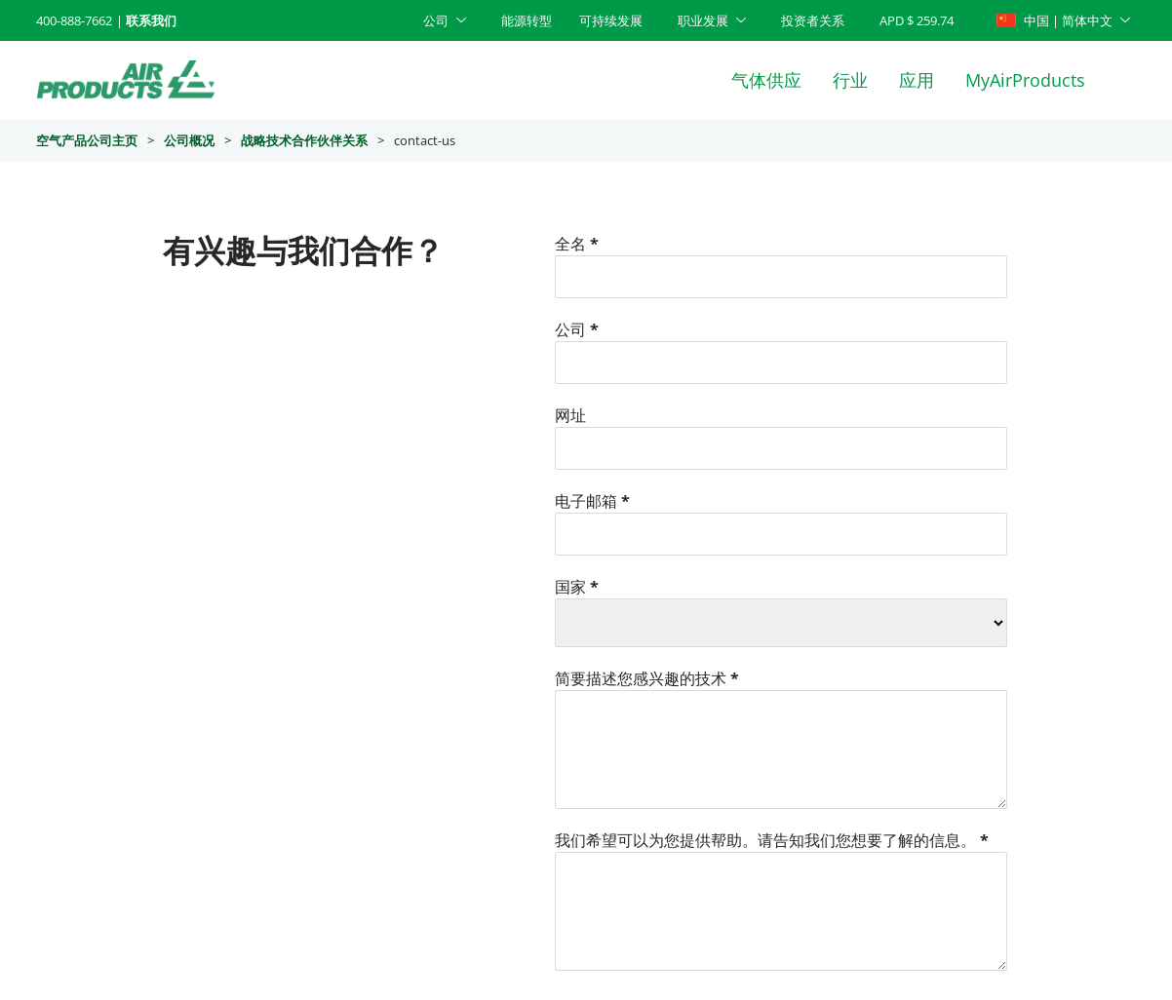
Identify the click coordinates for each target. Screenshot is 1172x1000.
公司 (436, 20)
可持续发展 (611, 20)
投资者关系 (812, 20)
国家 (577, 586)
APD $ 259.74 (916, 20)
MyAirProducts (1025, 80)
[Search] (1126, 80)
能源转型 (526, 20)
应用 (916, 80)
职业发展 (703, 20)
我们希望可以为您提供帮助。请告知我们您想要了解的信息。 (772, 840)
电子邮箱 (592, 501)
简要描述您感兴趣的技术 (647, 678)
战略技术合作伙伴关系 (304, 141)
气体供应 (766, 80)
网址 (570, 415)
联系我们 (151, 20)
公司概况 (189, 141)
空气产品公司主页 (86, 141)
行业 (850, 80)
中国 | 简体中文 (1054, 20)
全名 (577, 243)
